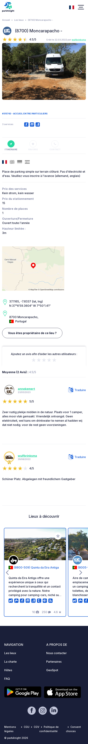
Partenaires (54, 661)
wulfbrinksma (79, 39)
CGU (26, 726)
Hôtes (8, 670)
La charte (10, 661)
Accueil (6, 20)
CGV (36, 726)
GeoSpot (52, 670)
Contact (55, 145)
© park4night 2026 (16, 737)
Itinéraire (11, 145)
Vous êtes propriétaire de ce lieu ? (32, 333)
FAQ (7, 678)
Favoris (33, 145)
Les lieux (19, 20)
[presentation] (7, 71)
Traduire (77, 390)
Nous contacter (56, 653)
